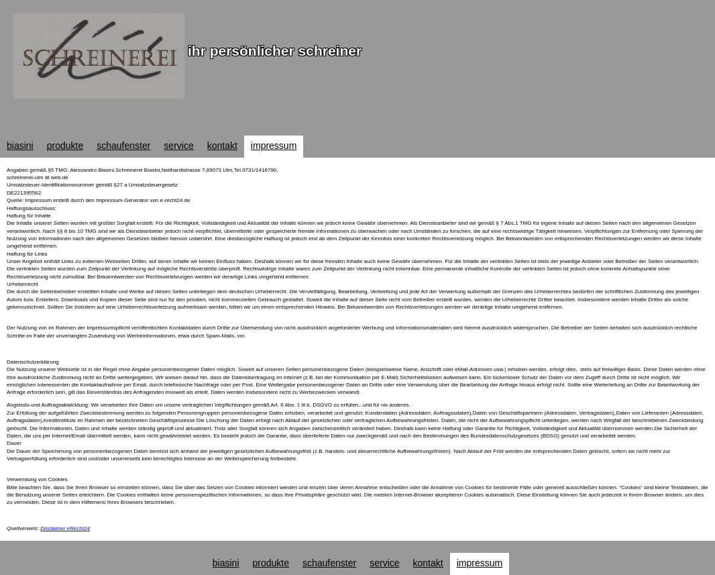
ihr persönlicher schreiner (275, 50)
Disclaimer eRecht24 (65, 528)
